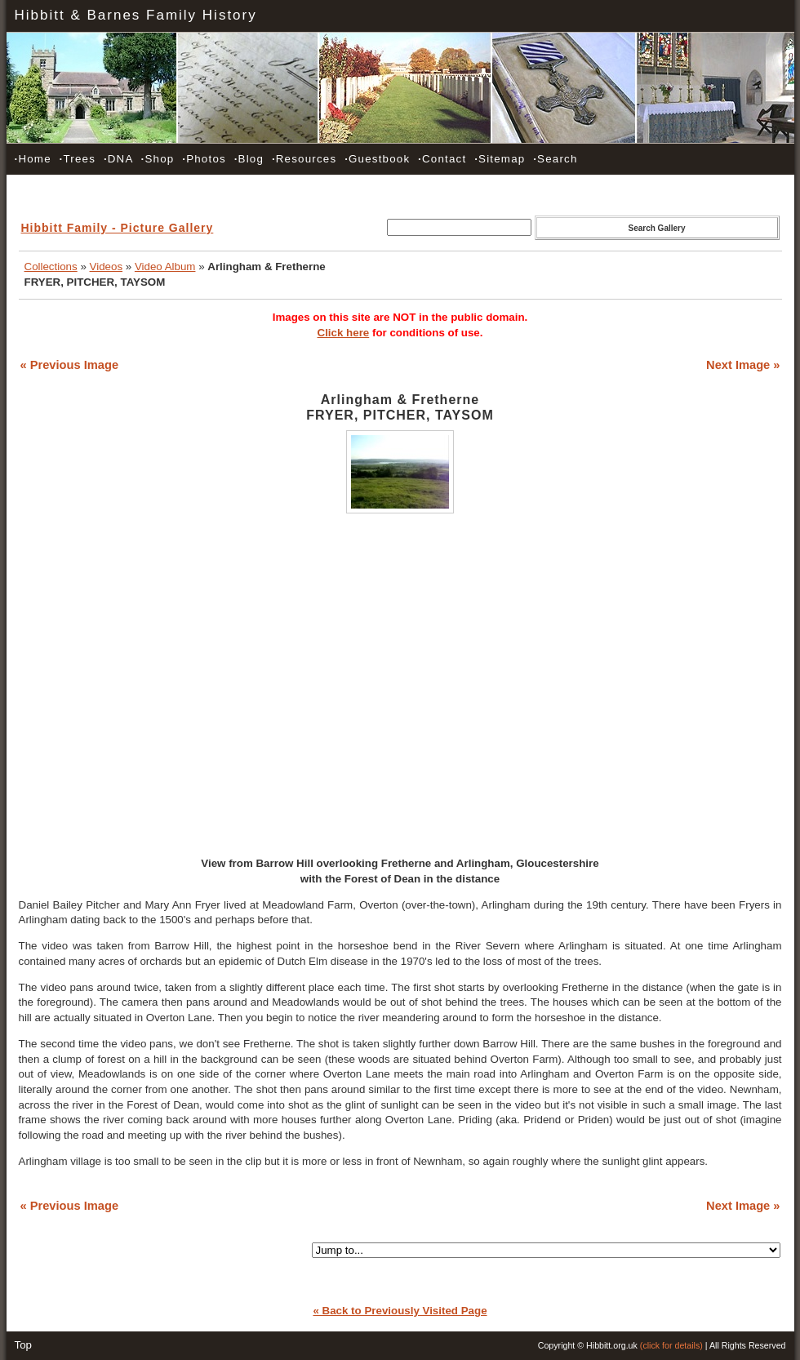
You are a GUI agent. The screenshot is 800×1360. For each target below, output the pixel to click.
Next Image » (743, 364)
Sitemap (499, 159)
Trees (78, 159)
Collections (51, 266)
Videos (106, 266)
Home (33, 159)
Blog (249, 159)
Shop (158, 159)
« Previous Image (69, 364)
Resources (304, 159)
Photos (204, 159)
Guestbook (377, 159)
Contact (442, 159)
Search (555, 159)
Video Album (165, 266)
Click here (344, 333)
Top (24, 1345)
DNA (118, 159)
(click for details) (671, 1345)
